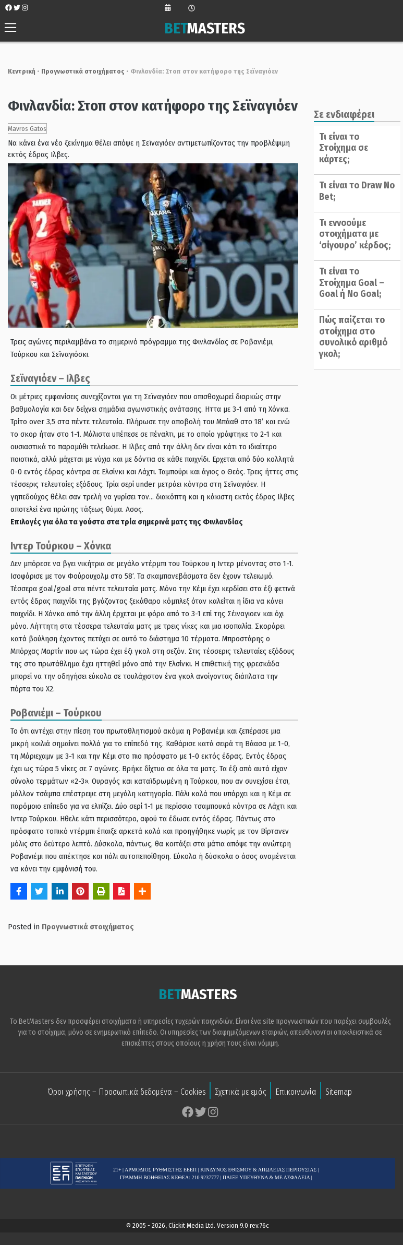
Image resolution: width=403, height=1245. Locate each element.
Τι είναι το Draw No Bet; (354, 190)
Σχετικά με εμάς (240, 1093)
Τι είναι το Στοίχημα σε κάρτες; (340, 148)
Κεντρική (16, 71)
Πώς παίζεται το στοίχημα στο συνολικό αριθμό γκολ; (350, 337)
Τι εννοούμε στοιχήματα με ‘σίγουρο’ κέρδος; (351, 234)
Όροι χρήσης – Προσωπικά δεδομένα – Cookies (126, 1093)
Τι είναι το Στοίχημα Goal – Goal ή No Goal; (348, 283)
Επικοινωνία (295, 1093)
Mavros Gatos (22, 129)
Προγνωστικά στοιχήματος (77, 71)
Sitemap (338, 1093)
